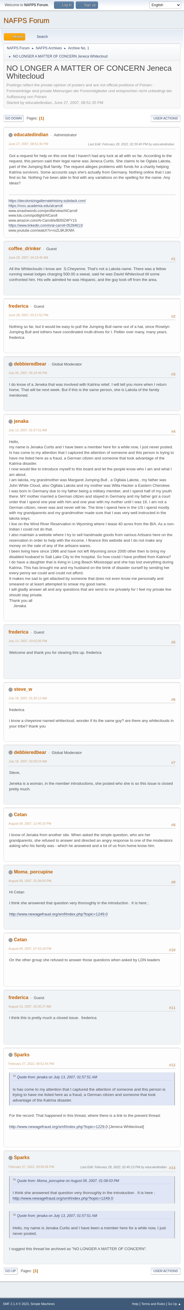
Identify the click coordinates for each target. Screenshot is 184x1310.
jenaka (21, 421)
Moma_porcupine (33, 871)
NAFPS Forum (26, 20)
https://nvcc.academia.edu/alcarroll (36, 206)
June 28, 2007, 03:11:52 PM (28, 315)
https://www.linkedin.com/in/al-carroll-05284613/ (46, 225)
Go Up (10, 1271)
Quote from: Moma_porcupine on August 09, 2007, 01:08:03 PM (68, 1181)
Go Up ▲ (174, 1304)
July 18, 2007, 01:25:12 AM (28, 698)
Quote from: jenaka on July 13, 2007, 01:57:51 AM (57, 1077)
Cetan (20, 814)
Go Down (13, 118)
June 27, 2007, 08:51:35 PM (28, 144)
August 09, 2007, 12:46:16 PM (30, 823)
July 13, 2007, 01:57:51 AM (28, 430)
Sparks (21, 1054)
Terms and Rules (153, 1304)
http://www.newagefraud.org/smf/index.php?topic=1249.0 (58, 914)
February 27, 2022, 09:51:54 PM (31, 1063)
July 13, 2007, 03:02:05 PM (28, 641)
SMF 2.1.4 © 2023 (16, 1304)
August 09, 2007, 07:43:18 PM (30, 948)
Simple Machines (43, 1304)
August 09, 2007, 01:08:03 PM (30, 881)
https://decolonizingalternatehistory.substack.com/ (47, 201)
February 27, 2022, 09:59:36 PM (31, 1166)
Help (135, 1304)
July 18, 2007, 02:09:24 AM (28, 761)
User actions (165, 118)
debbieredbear (30, 363)
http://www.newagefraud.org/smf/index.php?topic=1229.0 (58, 1126)
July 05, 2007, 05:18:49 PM (28, 373)
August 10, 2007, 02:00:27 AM (30, 1006)
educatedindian (31, 134)
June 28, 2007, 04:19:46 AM (28, 257)
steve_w (23, 689)
